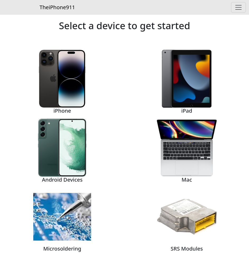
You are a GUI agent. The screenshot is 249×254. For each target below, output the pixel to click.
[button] (62, 77)
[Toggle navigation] (238, 7)
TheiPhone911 (57, 7)
